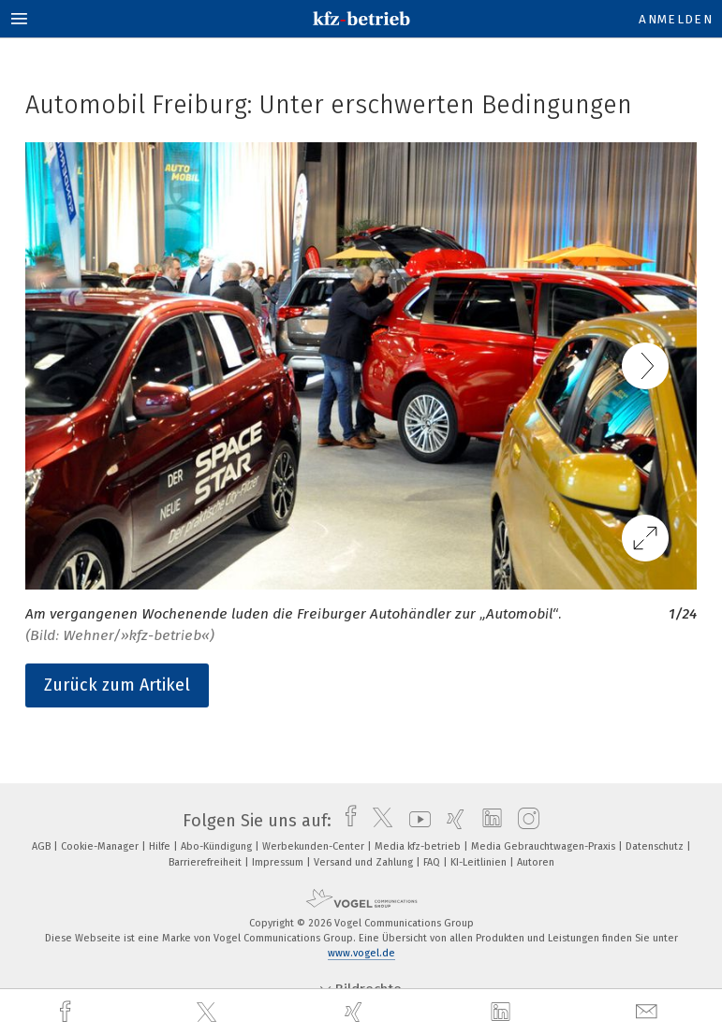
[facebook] (67, 1012)
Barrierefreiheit (206, 862)
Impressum (279, 862)
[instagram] (523, 820)
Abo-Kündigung (218, 846)
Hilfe (161, 846)
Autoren (535, 862)
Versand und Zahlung (365, 862)
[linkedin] (503, 1012)
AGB (42, 846)
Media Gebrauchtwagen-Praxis (544, 846)
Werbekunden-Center (314, 846)
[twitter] (209, 1012)
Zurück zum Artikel (117, 685)
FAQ (433, 862)
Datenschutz (656, 846)
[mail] (649, 1012)
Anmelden (676, 19)
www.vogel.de (361, 953)
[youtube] (415, 820)
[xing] (356, 1012)
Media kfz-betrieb (419, 846)
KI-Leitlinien (479, 862)
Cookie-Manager (101, 846)
